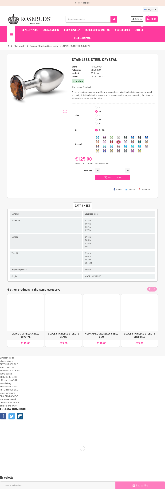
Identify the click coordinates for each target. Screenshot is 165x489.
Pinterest (144, 189)
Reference (76, 70)
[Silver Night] (125, 151)
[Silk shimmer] (146, 146)
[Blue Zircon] (139, 142)
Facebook (3, 416)
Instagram (20, 416)
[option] (26, 320)
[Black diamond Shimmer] (125, 146)
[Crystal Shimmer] (97, 151)
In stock (75, 73)
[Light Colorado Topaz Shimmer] (111, 146)
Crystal (78, 144)
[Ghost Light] (118, 151)
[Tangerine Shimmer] (118, 146)
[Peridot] (132, 146)
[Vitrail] (139, 151)
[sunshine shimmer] (146, 142)
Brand (74, 67)
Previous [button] (149, 288)
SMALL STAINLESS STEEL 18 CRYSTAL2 (139, 335)
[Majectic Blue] (146, 137)
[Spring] (125, 142)
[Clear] (118, 137)
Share (118, 189)
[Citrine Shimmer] (97, 146)
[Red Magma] (111, 142)
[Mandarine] (97, 142)
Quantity (88, 170)
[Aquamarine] (97, 137)
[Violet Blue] (104, 151)
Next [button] (154, 288)
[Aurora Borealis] (104, 137)
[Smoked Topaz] (118, 142)
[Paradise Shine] (111, 151)
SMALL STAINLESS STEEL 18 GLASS (63, 335)
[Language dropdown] (150, 9)
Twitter (11, 416)
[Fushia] (132, 151)
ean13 (75, 76)
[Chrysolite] (111, 137)
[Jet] (139, 137)
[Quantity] (112, 170)
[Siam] (104, 146)
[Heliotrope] (132, 137)
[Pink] (104, 142)
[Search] (91, 19)
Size (77, 115)
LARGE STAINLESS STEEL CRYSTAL (25, 335)
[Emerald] (125, 137)
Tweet (130, 189)
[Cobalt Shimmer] (139, 146)
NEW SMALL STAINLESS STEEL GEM (101, 335)
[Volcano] (132, 142)
